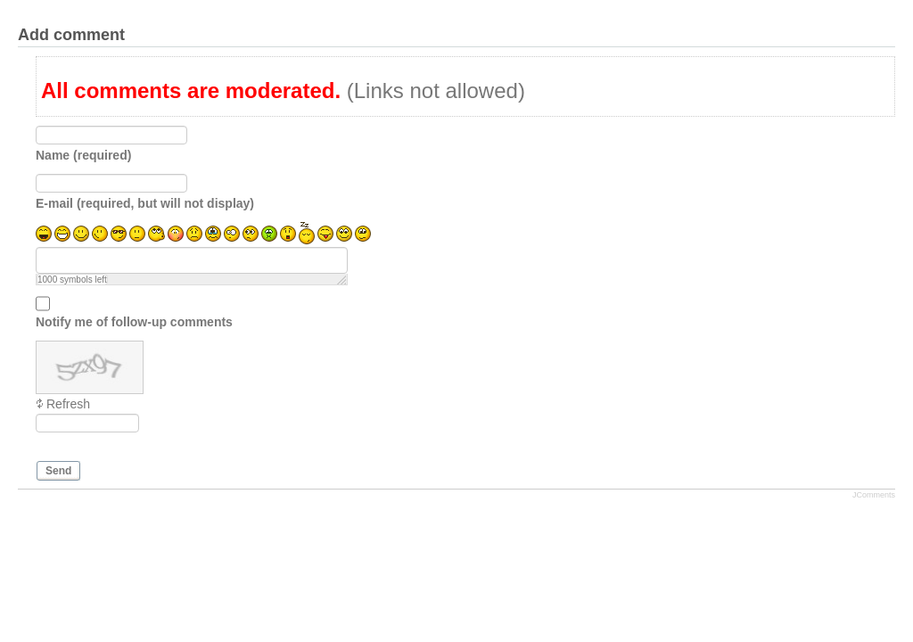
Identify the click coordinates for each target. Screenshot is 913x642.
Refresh (68, 404)
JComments (873, 494)
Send (58, 471)
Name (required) (83, 155)
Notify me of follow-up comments (134, 322)
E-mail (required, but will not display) (145, 203)
